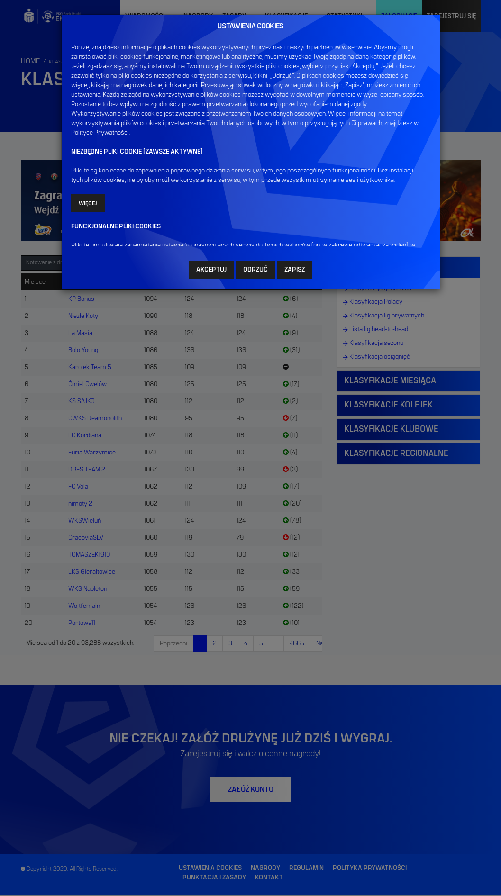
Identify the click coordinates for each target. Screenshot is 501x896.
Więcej (88, 203)
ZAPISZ (294, 269)
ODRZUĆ (255, 269)
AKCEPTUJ (211, 269)
